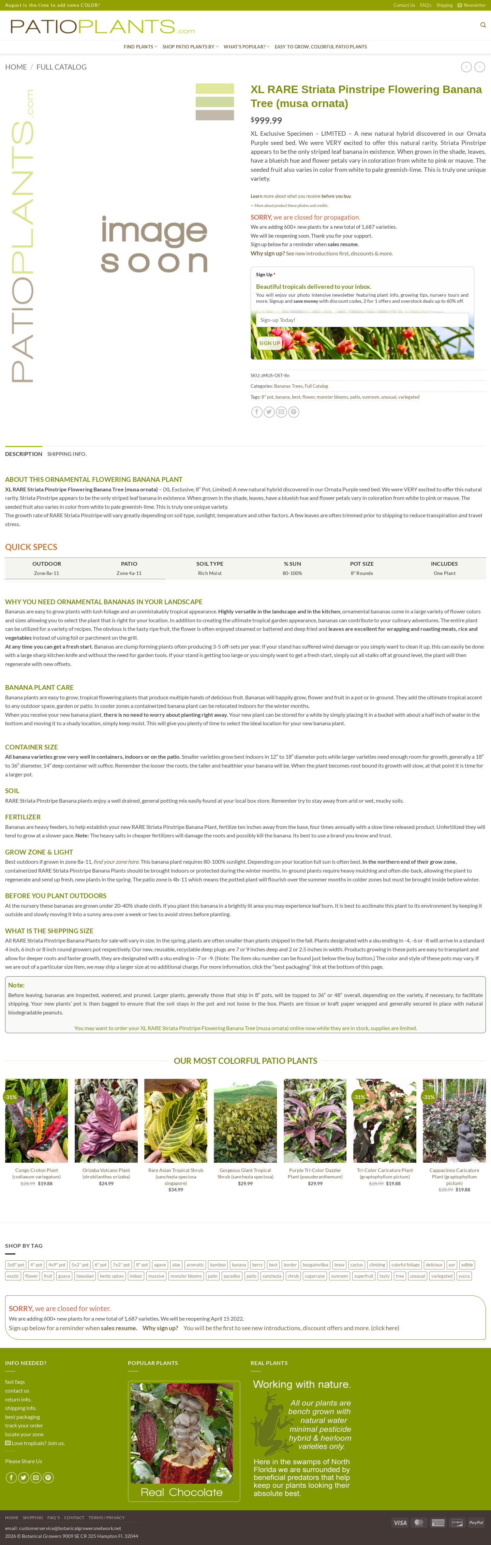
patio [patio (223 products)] (251, 1276)
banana (283, 397)
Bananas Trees (288, 386)
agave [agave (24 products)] (160, 1264)
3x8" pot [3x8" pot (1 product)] (15, 1264)
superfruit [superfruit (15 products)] (363, 1276)
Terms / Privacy (107, 1517)
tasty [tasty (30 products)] (385, 1276)
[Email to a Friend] (281, 412)
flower (308, 397)
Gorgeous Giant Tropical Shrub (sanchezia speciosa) (245, 1173)
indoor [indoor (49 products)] (136, 1276)
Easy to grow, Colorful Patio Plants (321, 46)
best (296, 397)
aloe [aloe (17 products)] (176, 1264)
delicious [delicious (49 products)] (434, 1264)
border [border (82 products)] (290, 1264)
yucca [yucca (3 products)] (464, 1276)
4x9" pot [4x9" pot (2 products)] (56, 1264)
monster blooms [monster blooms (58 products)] (186, 1276)
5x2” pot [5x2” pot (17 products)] (80, 1264)
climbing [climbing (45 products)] (377, 1264)
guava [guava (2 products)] (64, 1276)
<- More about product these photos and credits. (289, 205)
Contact (74, 1517)
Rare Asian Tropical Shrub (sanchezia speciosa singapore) (175, 1176)
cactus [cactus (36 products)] (357, 1264)
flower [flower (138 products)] (31, 1276)
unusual (388, 397)
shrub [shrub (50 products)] (293, 1276)
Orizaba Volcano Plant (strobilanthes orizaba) (106, 1173)
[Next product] (466, 67)
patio (355, 397)
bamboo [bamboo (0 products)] (218, 1264)
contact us (17, 1390)
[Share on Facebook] (257, 412)
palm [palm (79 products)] (213, 1276)
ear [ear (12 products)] (452, 1264)
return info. (18, 1399)
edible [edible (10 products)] (467, 1264)
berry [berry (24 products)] (257, 1264)
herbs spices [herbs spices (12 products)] (112, 1276)
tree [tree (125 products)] (400, 1276)
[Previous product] (479, 67)
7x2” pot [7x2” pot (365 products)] (121, 1264)
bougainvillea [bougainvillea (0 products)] (315, 1264)
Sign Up (266, 274)
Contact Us (404, 5)
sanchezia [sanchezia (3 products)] (272, 1276)
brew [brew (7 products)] (339, 1264)
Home (16, 66)
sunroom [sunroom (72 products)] (339, 1276)
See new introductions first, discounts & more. (339, 253)
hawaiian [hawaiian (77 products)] (85, 1276)
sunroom (370, 397)
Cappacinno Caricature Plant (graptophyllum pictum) (454, 1176)
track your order (24, 1425)
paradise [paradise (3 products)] (232, 1276)
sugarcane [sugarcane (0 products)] (315, 1276)
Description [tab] (24, 453)
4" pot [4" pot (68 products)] (36, 1264)
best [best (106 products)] (273, 1264)
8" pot (267, 397)
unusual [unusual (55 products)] (417, 1276)
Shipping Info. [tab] (67, 454)
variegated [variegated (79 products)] (441, 1276)
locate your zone (24, 1434)
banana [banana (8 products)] (239, 1264)
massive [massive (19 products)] (156, 1276)
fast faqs (15, 1381)
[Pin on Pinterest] (293, 412)
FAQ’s (426, 5)
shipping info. (20, 1408)
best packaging (22, 1416)
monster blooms (332, 397)
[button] (472, 5)
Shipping (444, 5)
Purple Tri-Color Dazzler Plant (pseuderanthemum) (315, 1173)
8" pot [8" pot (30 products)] (142, 1264)
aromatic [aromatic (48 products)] (195, 1264)
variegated (408, 397)
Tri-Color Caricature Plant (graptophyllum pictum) (385, 1173)
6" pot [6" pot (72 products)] (101, 1264)
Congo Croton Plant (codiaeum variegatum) (36, 1173)
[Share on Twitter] (269, 412)
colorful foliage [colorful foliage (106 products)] (405, 1264)
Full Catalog (61, 66)
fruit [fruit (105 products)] (48, 1276)
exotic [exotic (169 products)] (13, 1276)
